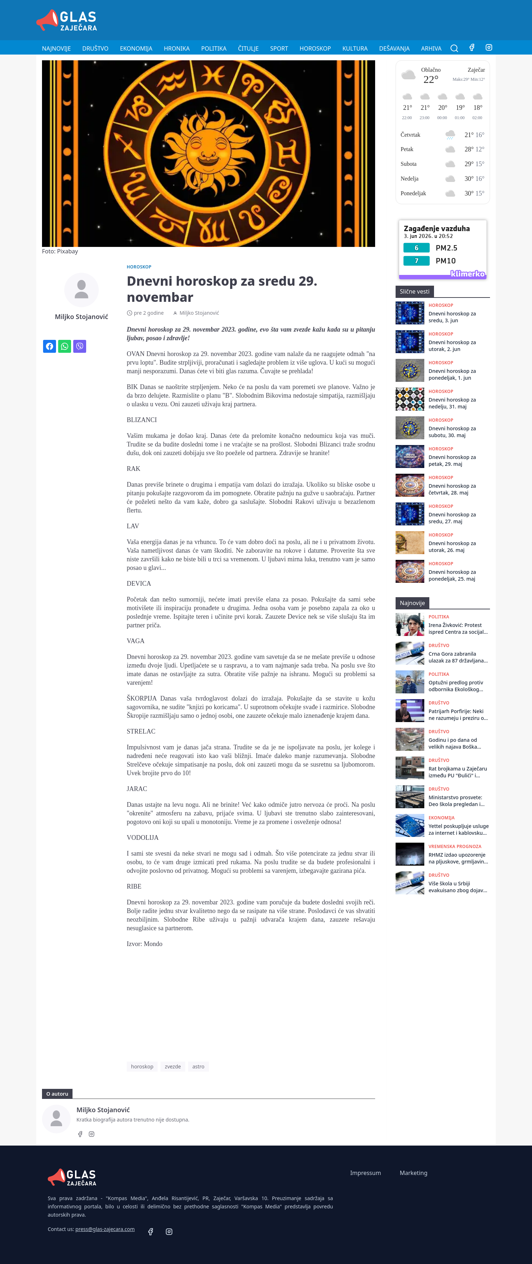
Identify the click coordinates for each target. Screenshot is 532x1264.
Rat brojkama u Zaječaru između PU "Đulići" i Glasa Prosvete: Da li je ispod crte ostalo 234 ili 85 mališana (458, 772)
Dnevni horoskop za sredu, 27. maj (452, 518)
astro (198, 1066)
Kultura (355, 48)
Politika (214, 48)
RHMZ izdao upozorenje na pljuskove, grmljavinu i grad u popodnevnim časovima (459, 858)
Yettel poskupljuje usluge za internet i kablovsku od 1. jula (459, 830)
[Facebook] (472, 48)
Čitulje (248, 48)
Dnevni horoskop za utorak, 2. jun (452, 345)
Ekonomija (136, 48)
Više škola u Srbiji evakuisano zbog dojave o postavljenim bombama (459, 887)
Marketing (413, 1173)
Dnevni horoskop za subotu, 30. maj (452, 432)
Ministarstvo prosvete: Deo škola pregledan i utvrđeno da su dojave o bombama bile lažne (457, 801)
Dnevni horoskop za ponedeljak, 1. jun (452, 374)
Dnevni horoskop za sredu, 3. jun (452, 317)
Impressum (365, 1173)
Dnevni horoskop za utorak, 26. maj (452, 546)
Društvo (95, 48)
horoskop (142, 1066)
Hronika (177, 48)
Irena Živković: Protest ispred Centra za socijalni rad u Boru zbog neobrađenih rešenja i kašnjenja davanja (458, 629)
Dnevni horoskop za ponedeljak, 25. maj (452, 575)
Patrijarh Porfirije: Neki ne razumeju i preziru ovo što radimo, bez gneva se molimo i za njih (459, 715)
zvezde (173, 1066)
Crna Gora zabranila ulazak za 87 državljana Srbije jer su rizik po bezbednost (456, 657)
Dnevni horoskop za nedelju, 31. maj (452, 403)
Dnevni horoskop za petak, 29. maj (452, 460)
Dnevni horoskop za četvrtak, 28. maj (452, 489)
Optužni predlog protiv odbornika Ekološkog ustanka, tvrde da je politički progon (456, 686)
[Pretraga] (454, 48)
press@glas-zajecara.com (105, 1229)
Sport (279, 48)
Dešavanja (394, 48)
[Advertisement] (365, 19)
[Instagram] (489, 48)
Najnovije (56, 48)
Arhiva (431, 48)
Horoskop (315, 48)
